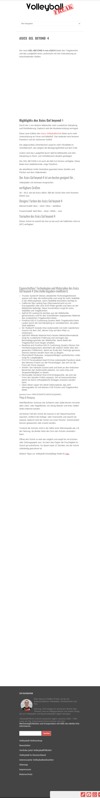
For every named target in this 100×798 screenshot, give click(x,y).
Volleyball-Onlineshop (30, 740)
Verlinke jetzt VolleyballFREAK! (35, 750)
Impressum (25, 769)
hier (67, 453)
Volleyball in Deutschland (32, 755)
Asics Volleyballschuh (51, 133)
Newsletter (24, 745)
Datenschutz (25, 774)
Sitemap (23, 764)
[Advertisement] (50, 88)
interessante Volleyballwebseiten (36, 760)
